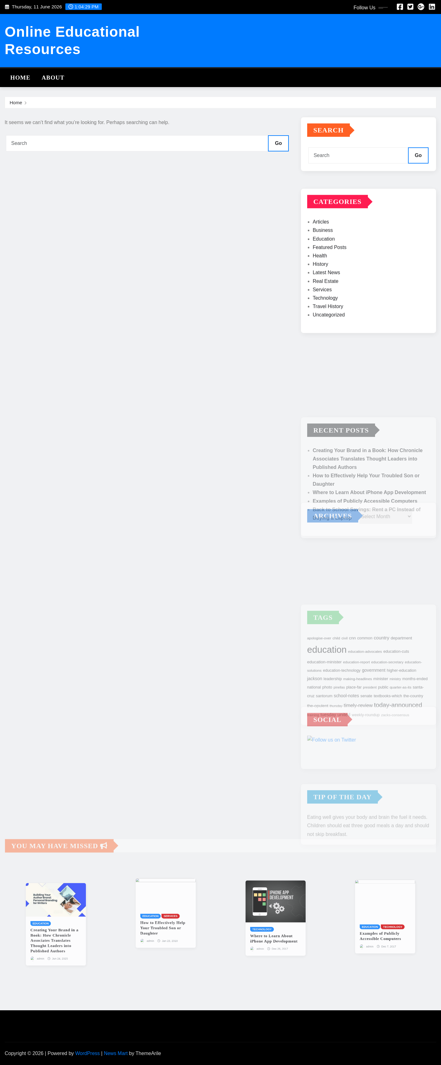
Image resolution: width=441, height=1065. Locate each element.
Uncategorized (329, 336)
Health (320, 277)
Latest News (326, 294)
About (53, 77)
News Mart (116, 1053)
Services (322, 311)
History (320, 286)
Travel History (328, 328)
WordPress (87, 1053)
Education (324, 260)
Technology (325, 319)
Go (278, 143)
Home (20, 77)
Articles (321, 243)
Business (323, 252)
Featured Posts (330, 268)
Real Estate (326, 302)
